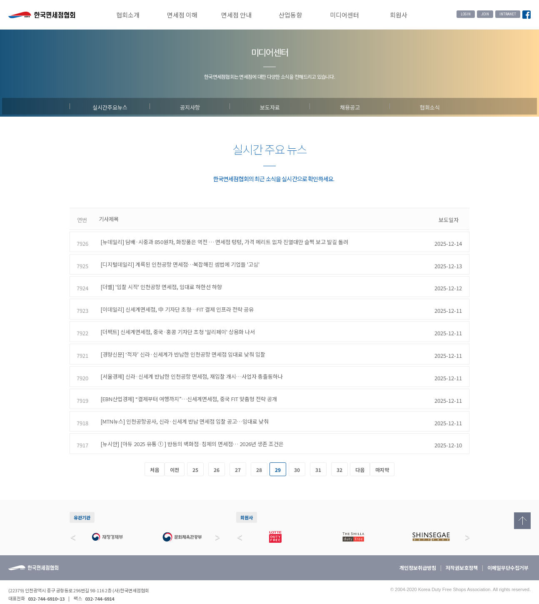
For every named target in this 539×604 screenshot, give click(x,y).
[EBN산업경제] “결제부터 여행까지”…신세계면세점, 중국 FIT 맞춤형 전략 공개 (187, 390)
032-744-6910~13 (46, 588)
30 (297, 460)
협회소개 (128, 14)
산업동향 (290, 14)
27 (238, 460)
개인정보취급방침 (417, 558)
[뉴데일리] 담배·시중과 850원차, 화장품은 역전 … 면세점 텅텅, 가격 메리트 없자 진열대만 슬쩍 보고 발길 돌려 (223, 240)
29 (278, 460)
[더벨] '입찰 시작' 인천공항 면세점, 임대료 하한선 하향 (159, 283)
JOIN (485, 14)
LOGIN (466, 14)
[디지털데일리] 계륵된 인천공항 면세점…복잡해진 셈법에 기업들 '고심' (178, 262)
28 (259, 460)
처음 (154, 460)
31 (318, 460)
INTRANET (507, 14)
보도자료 (270, 106)
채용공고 (350, 106)
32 (339, 460)
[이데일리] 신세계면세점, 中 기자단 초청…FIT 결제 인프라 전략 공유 (175, 304)
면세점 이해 (182, 14)
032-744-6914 (99, 588)
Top (522, 520)
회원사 (398, 14)
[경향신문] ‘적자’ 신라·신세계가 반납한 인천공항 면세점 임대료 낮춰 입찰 (181, 347)
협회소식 (430, 106)
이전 (174, 460)
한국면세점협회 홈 (41, 16)
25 (195, 460)
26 (217, 460)
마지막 (382, 460)
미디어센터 (344, 14)
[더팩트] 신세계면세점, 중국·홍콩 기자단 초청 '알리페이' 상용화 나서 (176, 326)
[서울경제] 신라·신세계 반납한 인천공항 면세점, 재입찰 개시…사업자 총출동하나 (190, 369)
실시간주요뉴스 (109, 106)
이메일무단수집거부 (508, 558)
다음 (359, 460)
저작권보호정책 (462, 558)
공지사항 (190, 106)
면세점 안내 (236, 14)
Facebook (526, 15)
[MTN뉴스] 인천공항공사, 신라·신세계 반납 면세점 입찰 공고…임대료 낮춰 (183, 412)
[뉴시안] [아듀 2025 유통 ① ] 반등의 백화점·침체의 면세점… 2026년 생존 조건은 (190, 433)
